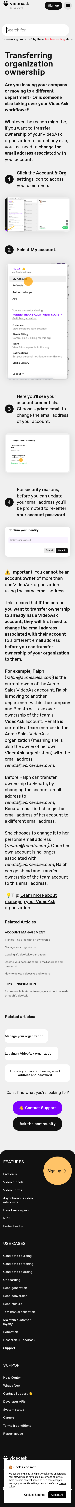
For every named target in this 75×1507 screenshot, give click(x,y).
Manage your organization (21, 947)
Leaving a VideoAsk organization (25, 954)
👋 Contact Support (37, 1107)
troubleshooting (55, 39)
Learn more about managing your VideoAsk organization (31, 901)
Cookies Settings (34, 1494)
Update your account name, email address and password (34, 964)
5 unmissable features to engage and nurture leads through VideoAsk (36, 993)
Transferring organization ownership (27, 939)
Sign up (53, 5)
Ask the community (37, 1123)
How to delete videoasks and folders (27, 973)
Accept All (57, 1494)
